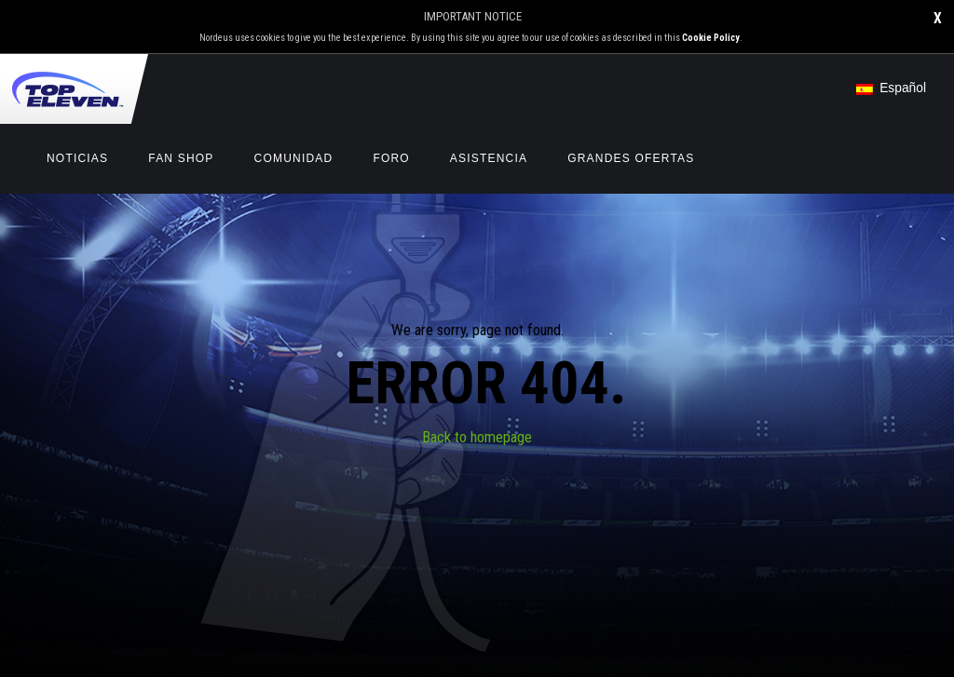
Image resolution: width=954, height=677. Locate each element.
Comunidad (294, 158)
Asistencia (488, 158)
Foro (391, 158)
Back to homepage (477, 437)
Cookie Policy (711, 38)
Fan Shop (180, 158)
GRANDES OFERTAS (630, 158)
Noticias (77, 158)
